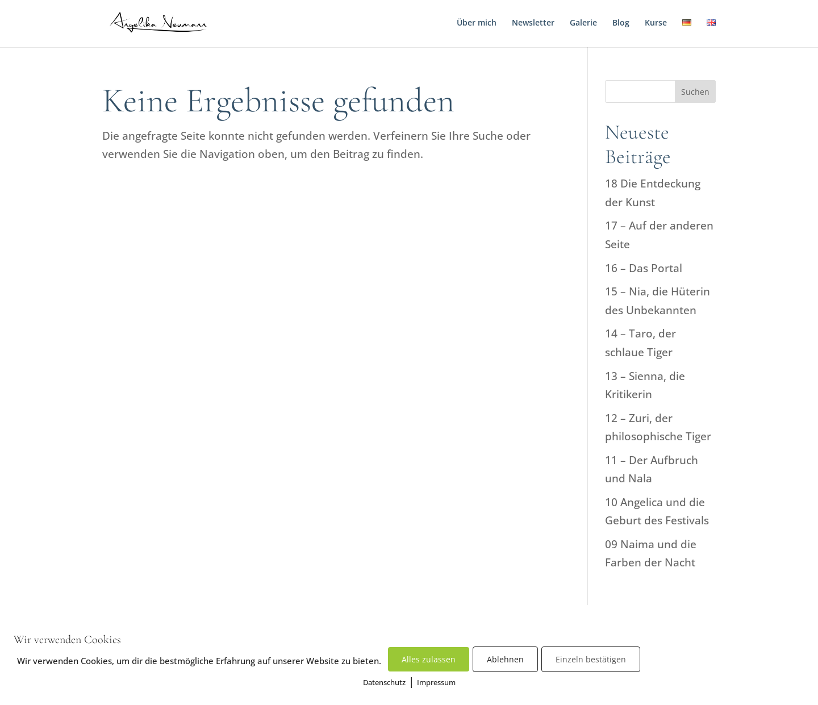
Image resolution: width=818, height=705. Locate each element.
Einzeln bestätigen (591, 659)
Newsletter (533, 23)
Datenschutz (384, 682)
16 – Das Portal (643, 268)
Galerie (583, 23)
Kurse (656, 23)
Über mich (476, 23)
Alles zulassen (429, 659)
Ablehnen (505, 659)
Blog (620, 23)
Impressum (436, 682)
